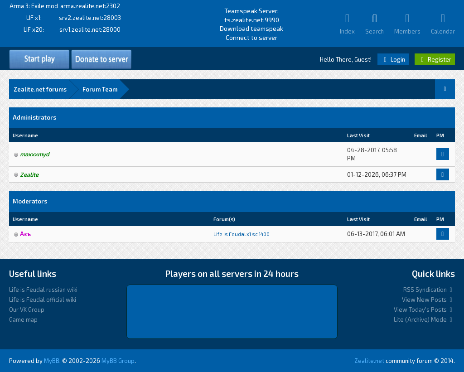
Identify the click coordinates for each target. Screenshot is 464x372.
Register (434, 59)
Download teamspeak (251, 28)
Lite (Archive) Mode (424, 319)
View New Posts (428, 299)
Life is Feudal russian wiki (43, 289)
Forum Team (99, 89)
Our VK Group (26, 309)
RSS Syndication (429, 289)
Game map (23, 319)
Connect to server (251, 37)
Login (393, 59)
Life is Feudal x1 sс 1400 (241, 234)
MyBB (51, 360)
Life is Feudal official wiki (42, 299)
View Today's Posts (424, 309)
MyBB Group (118, 360)
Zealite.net (369, 360)
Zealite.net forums (40, 89)
